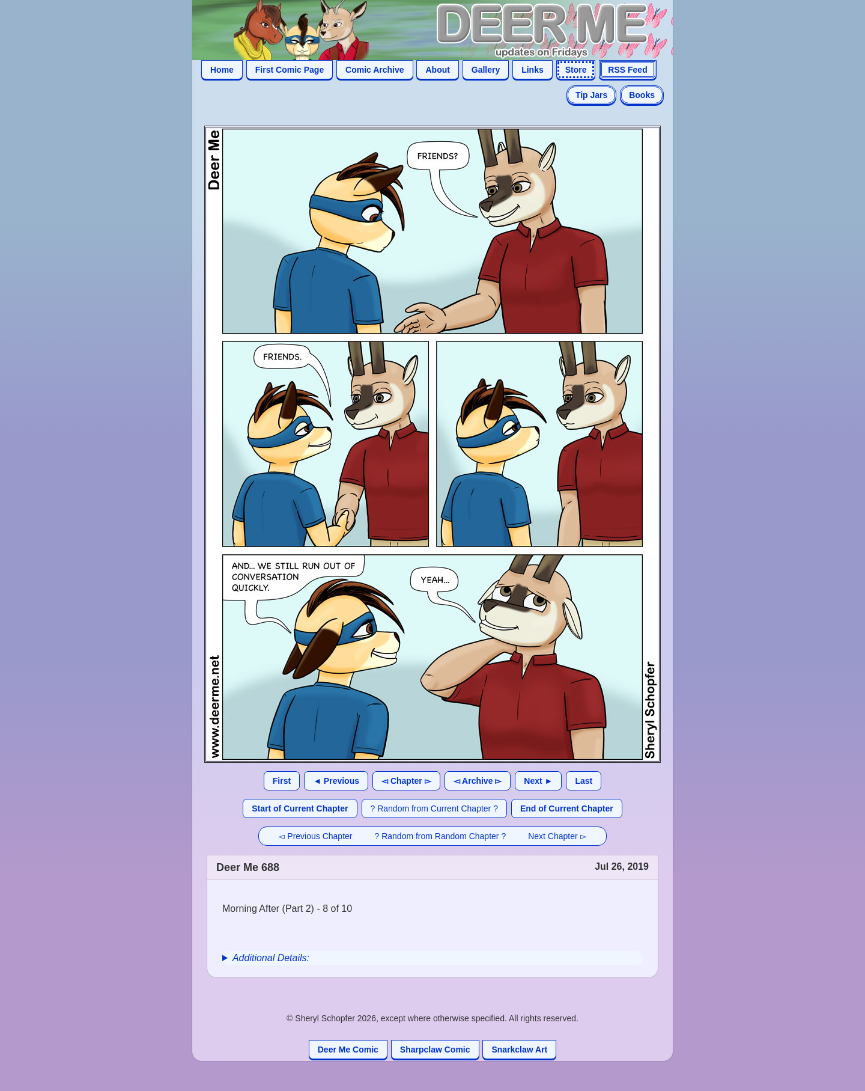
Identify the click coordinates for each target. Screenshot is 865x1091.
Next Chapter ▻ (557, 836)
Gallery (486, 70)
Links (532, 70)
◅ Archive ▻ (478, 781)
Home (222, 70)
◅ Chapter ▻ (406, 781)
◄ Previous (336, 781)
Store (576, 70)
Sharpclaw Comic (435, 1049)
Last (583, 781)
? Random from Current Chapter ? (434, 808)
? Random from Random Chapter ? (440, 836)
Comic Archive (374, 70)
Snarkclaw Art (519, 1049)
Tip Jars (591, 95)
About (437, 70)
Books (642, 95)
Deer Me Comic (348, 1049)
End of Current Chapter (566, 808)
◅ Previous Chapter (315, 836)
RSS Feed (627, 70)
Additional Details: (270, 958)
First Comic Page (289, 70)
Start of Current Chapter (300, 808)
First (282, 781)
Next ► (538, 781)
